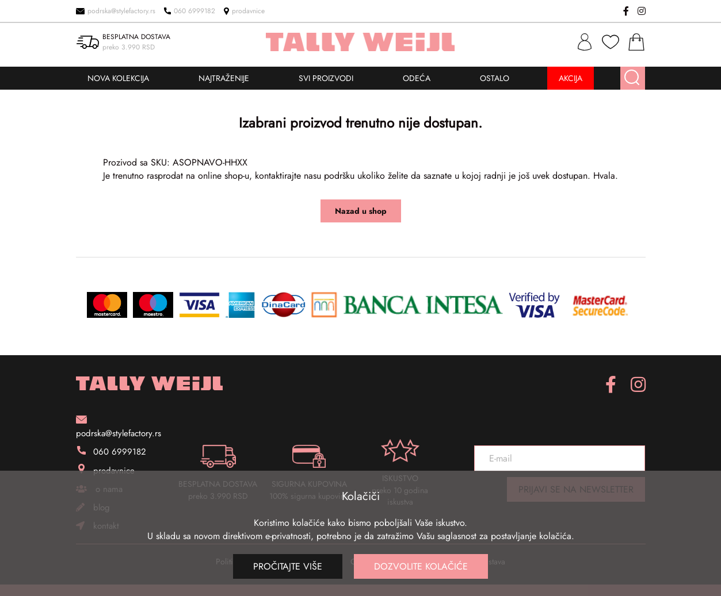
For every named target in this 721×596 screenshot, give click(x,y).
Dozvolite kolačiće (421, 566)
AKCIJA (570, 78)
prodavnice (244, 11)
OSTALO (494, 78)
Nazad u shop (361, 211)
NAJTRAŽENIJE (224, 78)
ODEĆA (416, 78)
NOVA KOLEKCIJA (118, 78)
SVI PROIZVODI (326, 78)
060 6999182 (189, 11)
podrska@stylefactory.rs (115, 11)
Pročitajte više (287, 566)
